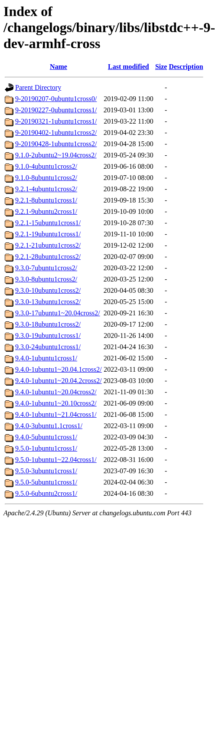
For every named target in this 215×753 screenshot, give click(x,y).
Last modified (128, 66)
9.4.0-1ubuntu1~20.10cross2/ (56, 403)
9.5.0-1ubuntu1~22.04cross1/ (56, 459)
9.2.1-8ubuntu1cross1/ (46, 200)
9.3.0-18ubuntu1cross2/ (48, 324)
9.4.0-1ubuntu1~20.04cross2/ (56, 392)
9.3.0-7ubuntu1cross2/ (46, 268)
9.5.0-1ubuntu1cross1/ (46, 448)
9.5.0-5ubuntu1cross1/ (46, 482)
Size (161, 66)
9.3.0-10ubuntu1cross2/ (48, 290)
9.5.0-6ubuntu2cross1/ (46, 493)
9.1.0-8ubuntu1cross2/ (46, 177)
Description (186, 66)
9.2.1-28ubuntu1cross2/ (48, 256)
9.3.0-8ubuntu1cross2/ (46, 279)
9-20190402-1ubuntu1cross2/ (56, 132)
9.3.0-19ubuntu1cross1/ (48, 335)
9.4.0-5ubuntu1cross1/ (46, 437)
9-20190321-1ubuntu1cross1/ (56, 121)
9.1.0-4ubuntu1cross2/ (46, 166)
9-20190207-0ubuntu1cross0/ (56, 98)
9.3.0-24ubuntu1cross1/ (48, 346)
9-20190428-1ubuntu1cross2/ (56, 143)
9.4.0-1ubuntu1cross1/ (46, 358)
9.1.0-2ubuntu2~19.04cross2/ (56, 155)
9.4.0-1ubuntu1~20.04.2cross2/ (58, 380)
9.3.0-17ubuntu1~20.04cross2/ (57, 313)
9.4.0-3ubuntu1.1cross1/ (48, 425)
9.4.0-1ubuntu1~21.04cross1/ (56, 414)
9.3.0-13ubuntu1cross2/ (48, 301)
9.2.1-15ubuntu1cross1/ (48, 222)
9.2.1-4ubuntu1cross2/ (46, 189)
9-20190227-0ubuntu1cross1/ (56, 110)
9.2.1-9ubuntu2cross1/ (46, 211)
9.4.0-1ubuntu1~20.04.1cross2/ (58, 369)
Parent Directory (38, 87)
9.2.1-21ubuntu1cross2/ (48, 245)
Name (58, 66)
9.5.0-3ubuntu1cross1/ (46, 471)
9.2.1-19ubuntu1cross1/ (48, 234)
